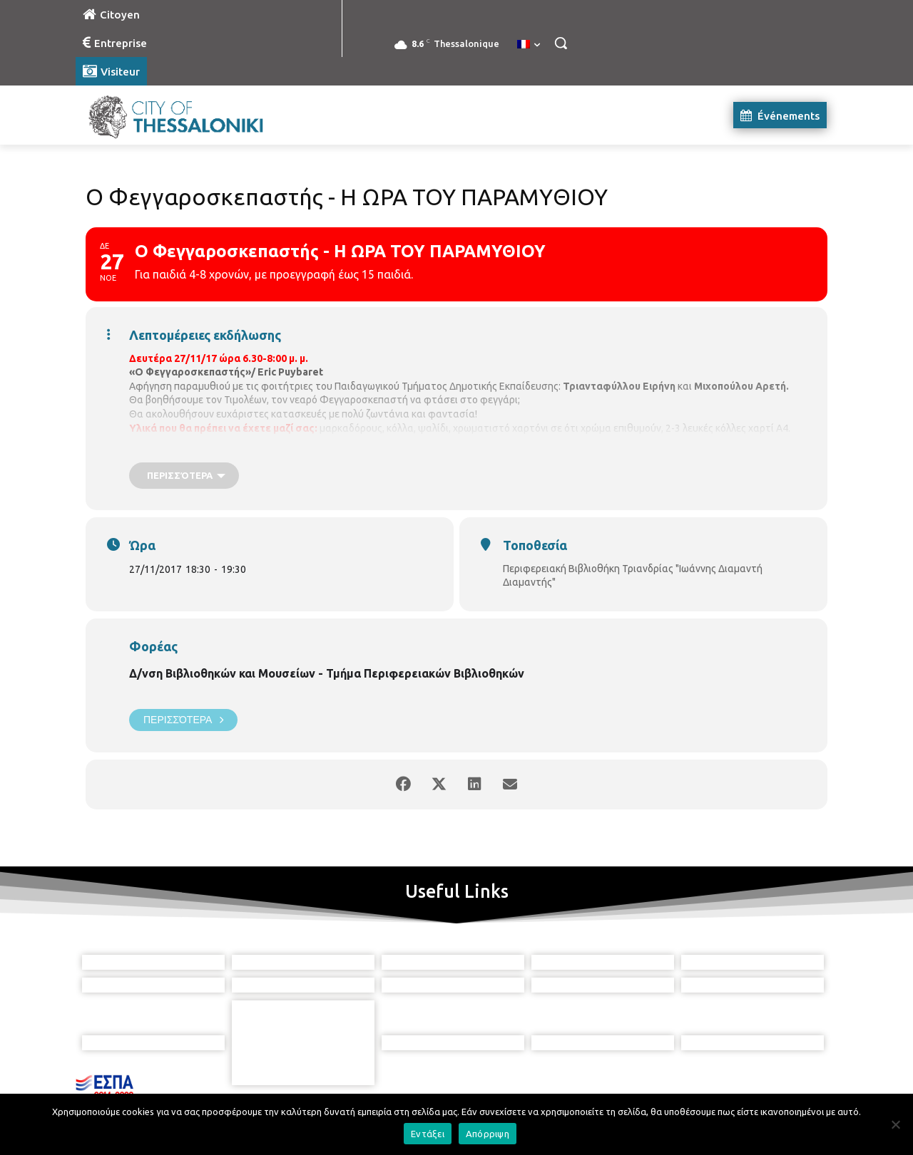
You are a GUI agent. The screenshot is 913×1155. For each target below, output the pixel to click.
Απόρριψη (487, 1134)
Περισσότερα (183, 720)
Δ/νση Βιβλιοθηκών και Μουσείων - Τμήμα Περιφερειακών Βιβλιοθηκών (326, 673)
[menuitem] (529, 45)
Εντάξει (427, 1134)
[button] (561, 43)
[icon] (521, 1076)
